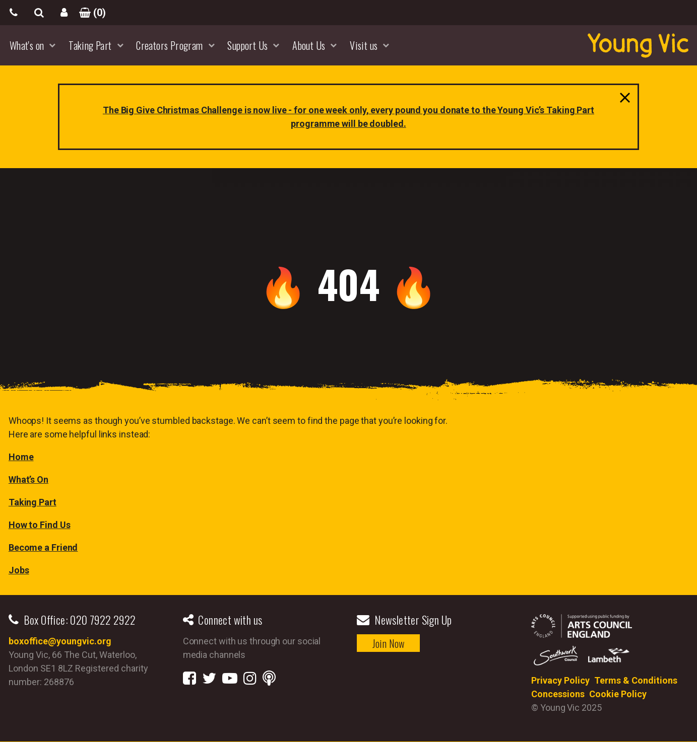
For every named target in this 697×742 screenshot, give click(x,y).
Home (21, 457)
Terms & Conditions (635, 680)
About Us (308, 45)
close (622, 100)
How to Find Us (40, 525)
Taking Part (90, 45)
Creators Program (169, 45)
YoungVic (638, 45)
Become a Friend (43, 547)
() (89, 12)
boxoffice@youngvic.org (60, 641)
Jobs (19, 570)
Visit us (363, 45)
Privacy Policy (560, 680)
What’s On (28, 479)
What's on (27, 45)
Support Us (247, 45)
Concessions (558, 694)
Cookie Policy (618, 694)
